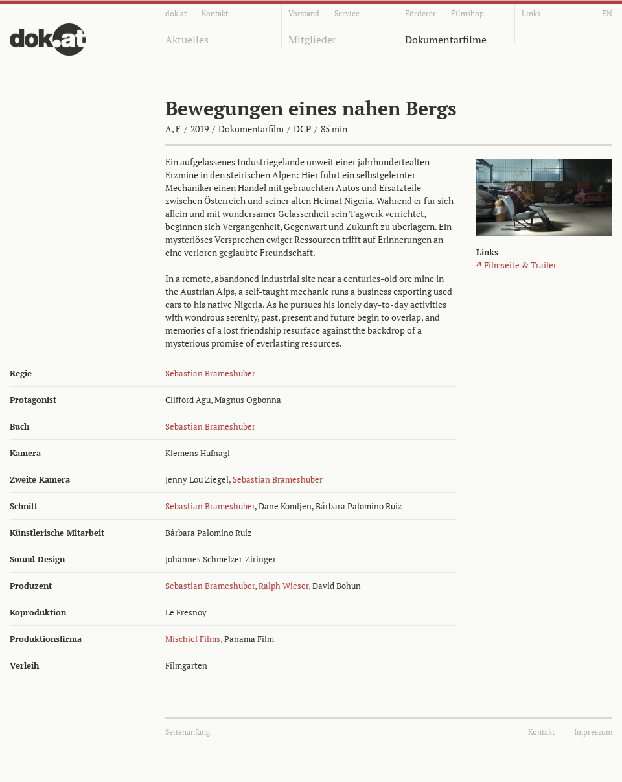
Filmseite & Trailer (520, 265)
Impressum (593, 732)
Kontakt (215, 13)
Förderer (420, 13)
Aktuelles (187, 39)
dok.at (176, 13)
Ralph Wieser (283, 586)
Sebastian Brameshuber (210, 373)
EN (607, 13)
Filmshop (467, 13)
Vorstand (303, 13)
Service (347, 13)
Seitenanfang (187, 732)
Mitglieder (312, 39)
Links (531, 13)
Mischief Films (192, 639)
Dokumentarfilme (446, 39)
